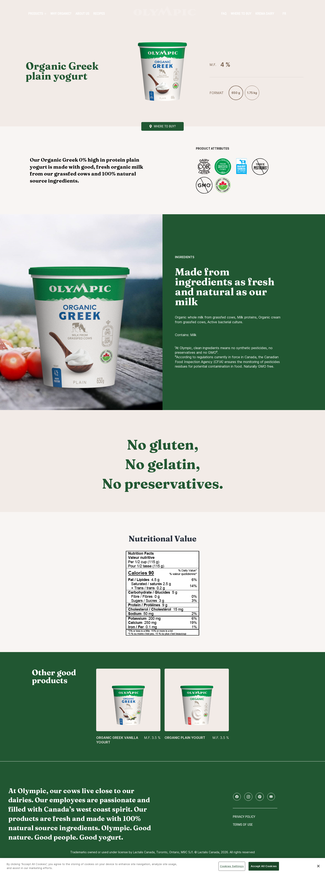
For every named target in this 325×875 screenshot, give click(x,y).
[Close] (318, 866)
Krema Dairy (264, 14)
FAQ (224, 14)
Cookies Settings (232, 866)
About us (82, 14)
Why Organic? (60, 14)
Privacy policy (244, 817)
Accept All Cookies (264, 866)
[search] (292, 14)
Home (164, 11)
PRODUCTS (35, 14)
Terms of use (243, 825)
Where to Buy (241, 14)
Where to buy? (165, 126)
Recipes (99, 14)
